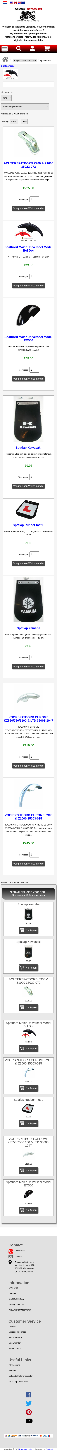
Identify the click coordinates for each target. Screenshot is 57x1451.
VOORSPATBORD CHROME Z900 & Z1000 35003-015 (28, 816)
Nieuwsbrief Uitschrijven (20, 1310)
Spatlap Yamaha (28, 628)
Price (24, 121)
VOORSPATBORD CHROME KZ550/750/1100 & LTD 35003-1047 (28, 718)
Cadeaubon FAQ (16, 1299)
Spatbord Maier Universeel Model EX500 (29, 338)
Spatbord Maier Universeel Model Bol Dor (29, 248)
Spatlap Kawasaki (28, 447)
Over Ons (13, 1288)
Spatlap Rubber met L (28, 525)
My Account (14, 1365)
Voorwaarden (15, 1343)
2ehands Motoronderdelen (21, 1376)
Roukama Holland (26, 1449)
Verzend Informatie (17, 1332)
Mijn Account (15, 1348)
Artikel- (14, 121)
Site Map (13, 1293)
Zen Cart (49, 1449)
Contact (18, 1256)
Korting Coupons (16, 1304)
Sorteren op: (7, 92)
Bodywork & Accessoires (25, 60)
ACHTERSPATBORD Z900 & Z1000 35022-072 (28, 165)
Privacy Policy (15, 1337)
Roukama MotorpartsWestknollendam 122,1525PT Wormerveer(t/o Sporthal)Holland (25, 1266)
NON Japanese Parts (18, 1381)
